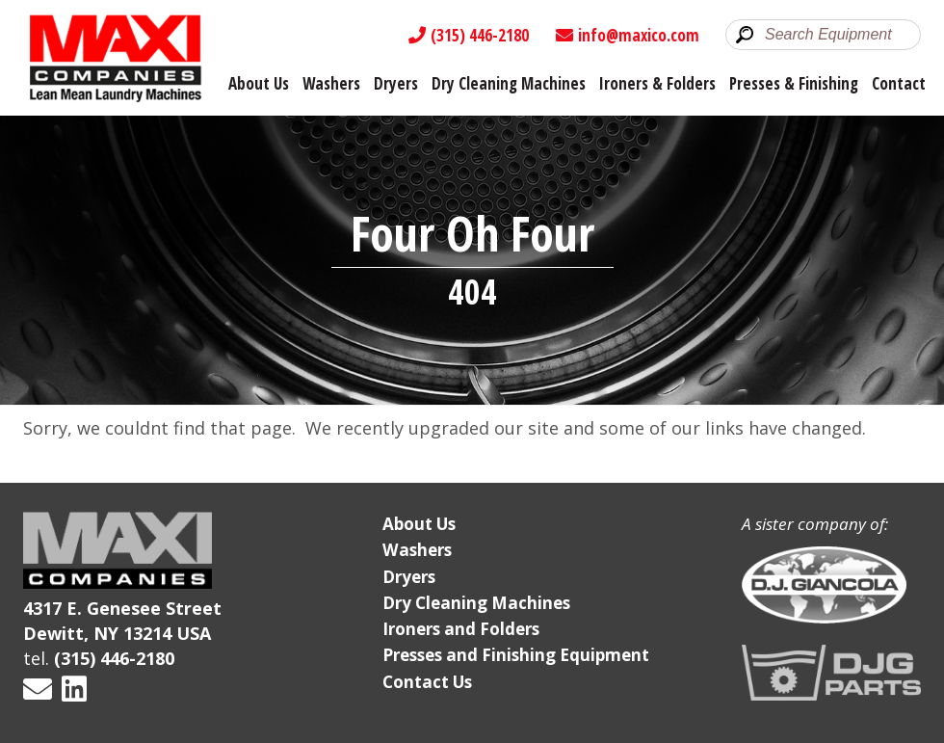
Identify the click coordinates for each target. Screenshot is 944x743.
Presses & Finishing (793, 83)
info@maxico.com (627, 35)
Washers (331, 83)
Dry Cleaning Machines (509, 83)
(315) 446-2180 (468, 35)
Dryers (396, 83)
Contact (899, 83)
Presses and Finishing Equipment (515, 655)
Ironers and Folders (460, 629)
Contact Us (427, 682)
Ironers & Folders (657, 83)
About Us (258, 83)
